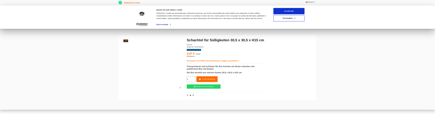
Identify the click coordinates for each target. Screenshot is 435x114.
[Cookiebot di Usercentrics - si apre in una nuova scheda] (141, 19)
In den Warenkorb (207, 79)
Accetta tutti (289, 6)
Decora (189, 45)
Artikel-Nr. (190, 47)
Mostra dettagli (162, 19)
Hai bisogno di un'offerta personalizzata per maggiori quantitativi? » (213, 61)
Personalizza (289, 13)
